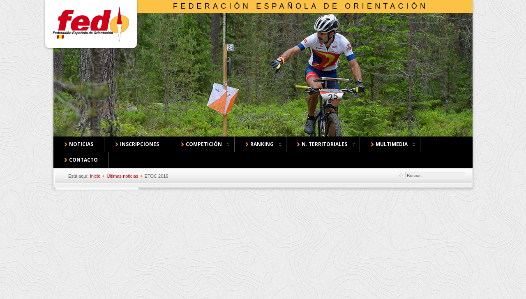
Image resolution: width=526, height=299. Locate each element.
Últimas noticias (122, 176)
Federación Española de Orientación (300, 6)
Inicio (95, 176)
